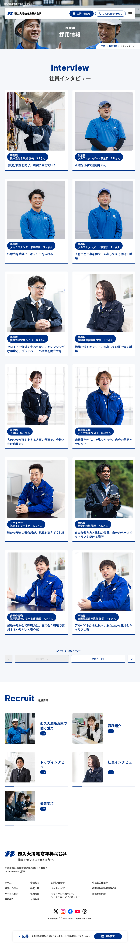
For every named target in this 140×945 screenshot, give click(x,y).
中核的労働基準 (100, 882)
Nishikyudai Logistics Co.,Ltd (77, 918)
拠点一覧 (34, 888)
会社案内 (34, 882)
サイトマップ (58, 888)
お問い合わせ (58, 882)
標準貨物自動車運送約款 (104, 888)
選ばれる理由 (11, 888)
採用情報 (34, 894)
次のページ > (98, 659)
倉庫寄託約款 (99, 894)
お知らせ (34, 899)
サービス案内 (11, 894)
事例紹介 (9, 899)
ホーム (8, 882)
